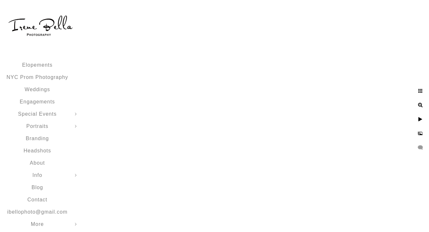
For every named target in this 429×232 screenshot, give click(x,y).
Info (37, 175)
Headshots (37, 150)
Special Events (37, 114)
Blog (37, 187)
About (37, 163)
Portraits (37, 126)
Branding (37, 138)
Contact (37, 199)
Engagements (37, 101)
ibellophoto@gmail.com (37, 212)
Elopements (37, 65)
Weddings (37, 89)
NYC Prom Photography (37, 77)
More (37, 224)
